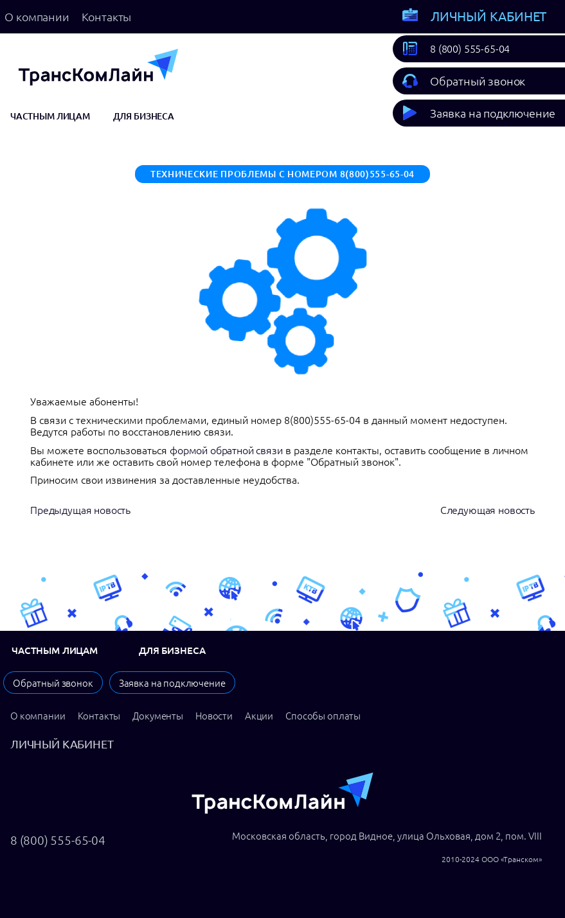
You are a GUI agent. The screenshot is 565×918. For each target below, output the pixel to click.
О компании (36, 16)
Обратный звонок (477, 81)
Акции (259, 716)
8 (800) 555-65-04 (470, 49)
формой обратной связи (226, 450)
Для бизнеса (143, 116)
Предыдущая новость (80, 510)
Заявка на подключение (492, 113)
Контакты (107, 16)
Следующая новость (487, 510)
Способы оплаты (323, 716)
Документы (157, 716)
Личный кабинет (488, 16)
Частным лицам (50, 116)
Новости (214, 716)
